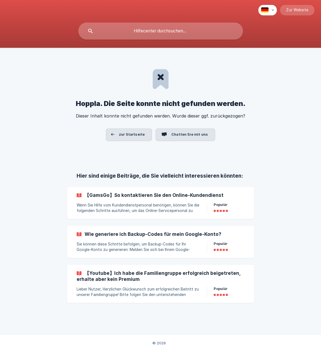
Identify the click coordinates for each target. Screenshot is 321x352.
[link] (160, 203)
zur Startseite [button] (132, 134)
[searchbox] (160, 31)
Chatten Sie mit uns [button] (189, 134)
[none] (267, 10)
